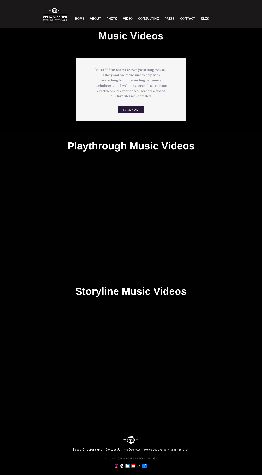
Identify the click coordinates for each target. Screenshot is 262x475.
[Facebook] (144, 466)
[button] (95, 18)
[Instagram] (116, 466)
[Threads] (122, 466)
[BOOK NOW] (131, 109)
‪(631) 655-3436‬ (180, 450)
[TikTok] (139, 466)
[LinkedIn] (127, 466)
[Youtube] (133, 466)
